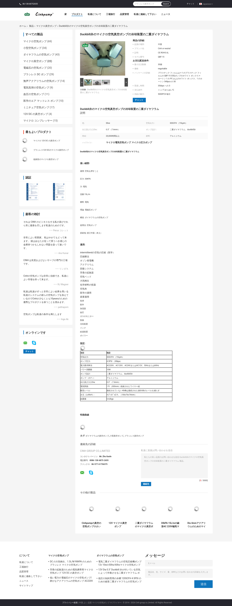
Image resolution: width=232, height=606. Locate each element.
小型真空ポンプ (116, 436)
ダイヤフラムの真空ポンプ (97, 436)
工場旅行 (110, 14)
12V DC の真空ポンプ (35, 114)
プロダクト (77, 14)
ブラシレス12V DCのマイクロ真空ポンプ (51, 150)
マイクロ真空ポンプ (46, 26)
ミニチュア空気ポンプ (36, 107)
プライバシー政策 (70, 602)
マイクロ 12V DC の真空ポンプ (46, 141)
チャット (190, 4)
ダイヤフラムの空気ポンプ (38, 54)
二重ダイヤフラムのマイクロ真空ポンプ (144, 525)
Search (166, 4)
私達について (94, 14)
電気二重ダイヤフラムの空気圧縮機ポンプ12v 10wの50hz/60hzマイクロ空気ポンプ (119, 563)
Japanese (208, 4)
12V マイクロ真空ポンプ (118, 525)
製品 (31, 26)
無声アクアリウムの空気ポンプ (41, 80)
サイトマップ (26, 585)
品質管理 (124, 14)
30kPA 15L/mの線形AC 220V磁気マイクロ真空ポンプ (170, 525)
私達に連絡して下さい (145, 14)
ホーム (22, 26)
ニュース (165, 14)
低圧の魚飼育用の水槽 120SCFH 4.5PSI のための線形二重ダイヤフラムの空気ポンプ (119, 580)
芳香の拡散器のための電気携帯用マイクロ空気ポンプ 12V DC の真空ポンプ (71, 571)
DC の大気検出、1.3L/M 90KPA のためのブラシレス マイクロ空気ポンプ (71, 563)
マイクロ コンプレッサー (37, 120)
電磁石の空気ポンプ (35, 67)
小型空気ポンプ (32, 47)
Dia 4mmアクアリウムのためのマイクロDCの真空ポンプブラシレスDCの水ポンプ (196, 525)
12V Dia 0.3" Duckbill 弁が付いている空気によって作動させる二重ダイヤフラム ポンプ (119, 571)
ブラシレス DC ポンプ (36, 74)
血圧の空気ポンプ (33, 94)
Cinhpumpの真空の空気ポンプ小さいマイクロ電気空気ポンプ (91, 525)
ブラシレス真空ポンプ (134, 436)
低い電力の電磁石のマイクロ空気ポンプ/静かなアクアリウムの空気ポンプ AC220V (71, 579)
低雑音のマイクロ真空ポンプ (45, 159)
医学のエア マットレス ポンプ (40, 100)
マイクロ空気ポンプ (35, 41)
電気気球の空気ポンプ (36, 87)
